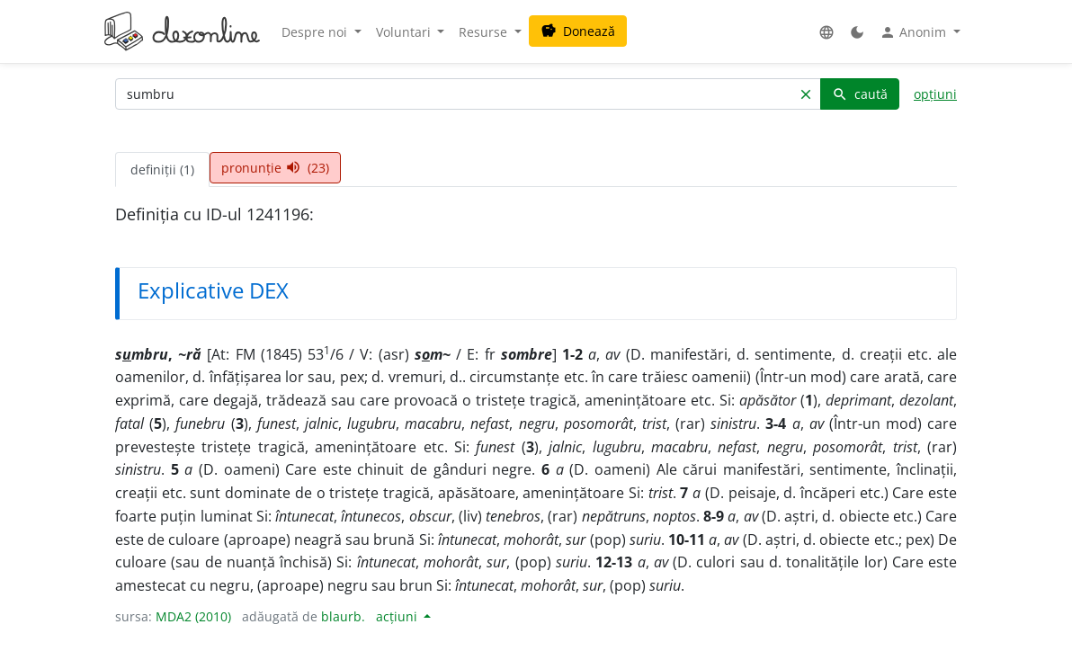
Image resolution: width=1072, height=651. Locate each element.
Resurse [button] (485, 31)
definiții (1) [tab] (162, 169)
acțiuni (398, 616)
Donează (577, 31)
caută (860, 94)
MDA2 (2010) (193, 616)
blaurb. (343, 616)
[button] (826, 32)
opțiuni (935, 94)
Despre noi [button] (316, 31)
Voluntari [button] (405, 31)
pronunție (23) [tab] (275, 167)
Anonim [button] (915, 32)
